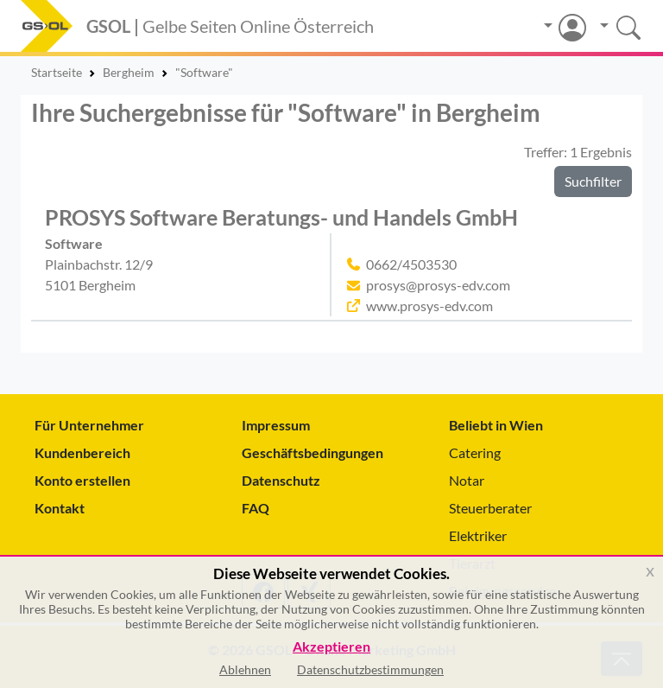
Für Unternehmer (89, 425)
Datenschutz (281, 480)
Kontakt (60, 508)
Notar (466, 480)
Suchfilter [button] (593, 181)
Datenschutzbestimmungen (370, 669)
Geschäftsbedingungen (312, 452)
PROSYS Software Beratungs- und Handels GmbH (281, 217)
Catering (475, 452)
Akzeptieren (331, 647)
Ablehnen (245, 669)
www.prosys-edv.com (429, 305)
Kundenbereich (82, 452)
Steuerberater (490, 508)
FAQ (255, 508)
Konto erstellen (82, 480)
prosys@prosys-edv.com (438, 285)
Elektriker (478, 535)
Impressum (276, 425)
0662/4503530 (411, 264)
